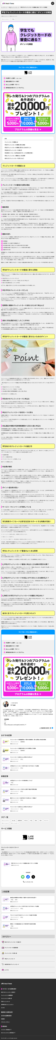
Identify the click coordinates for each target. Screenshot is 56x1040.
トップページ (4, 7)
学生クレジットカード (14, 7)
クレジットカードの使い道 (6, 998)
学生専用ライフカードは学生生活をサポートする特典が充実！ (19, 153)
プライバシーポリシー (5, 1022)
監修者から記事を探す (7, 1012)
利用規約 (3, 1018)
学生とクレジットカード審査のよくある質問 (15, 155)
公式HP (2, 849)
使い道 (26, 820)
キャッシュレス (5, 823)
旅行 (41, 820)
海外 (36, 820)
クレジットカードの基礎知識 (7, 995)
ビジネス (46, 820)
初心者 (13, 820)
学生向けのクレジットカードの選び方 (13, 150)
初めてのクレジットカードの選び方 (8, 992)
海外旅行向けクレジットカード (7, 1004)
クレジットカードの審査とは (11, 142)
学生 (13, 19)
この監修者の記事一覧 (45, 728)
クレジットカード (5, 19)
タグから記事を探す (6, 1015)
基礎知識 (20, 820)
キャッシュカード (15, 823)
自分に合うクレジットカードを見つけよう (14, 158)
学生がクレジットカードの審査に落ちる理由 (15, 144)
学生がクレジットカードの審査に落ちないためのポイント (18, 147)
